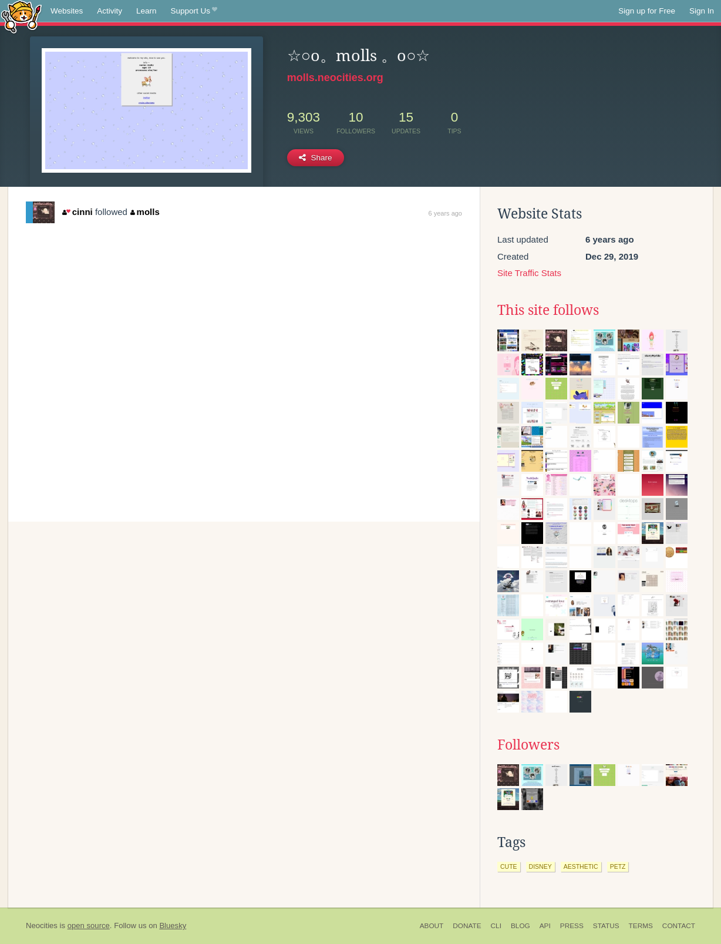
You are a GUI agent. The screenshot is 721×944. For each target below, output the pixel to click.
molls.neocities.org (335, 77)
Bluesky (172, 925)
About (432, 926)
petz (618, 866)
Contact (678, 926)
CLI (496, 926)
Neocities (42, 925)
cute (508, 866)
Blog (520, 926)
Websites (66, 10)
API (545, 926)
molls (145, 212)
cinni (77, 212)
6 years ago (445, 213)
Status (606, 926)
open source (89, 925)
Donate (467, 926)
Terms (641, 926)
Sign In (701, 10)
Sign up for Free (646, 10)
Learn (146, 10)
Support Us (194, 11)
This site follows (548, 310)
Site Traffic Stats (529, 273)
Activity (109, 10)
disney (540, 866)
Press (572, 926)
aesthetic (581, 866)
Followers (528, 744)
